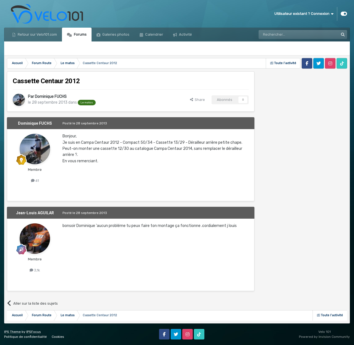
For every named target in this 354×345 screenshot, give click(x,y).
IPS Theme (12, 332)
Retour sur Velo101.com (37, 34)
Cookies (58, 337)
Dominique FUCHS (51, 96)
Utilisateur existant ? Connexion (304, 14)
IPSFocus (33, 332)
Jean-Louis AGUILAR (35, 213)
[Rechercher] (286, 34)
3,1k (35, 270)
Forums (80, 34)
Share (197, 100)
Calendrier (153, 34)
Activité (185, 34)
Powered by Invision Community (324, 337)
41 (35, 181)
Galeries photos (115, 34)
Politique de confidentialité (25, 337)
